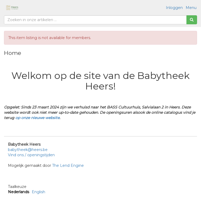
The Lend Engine (68, 165)
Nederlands (18, 192)
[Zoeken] (191, 19)
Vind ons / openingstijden (31, 155)
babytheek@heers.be (28, 149)
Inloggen (174, 7)
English (38, 192)
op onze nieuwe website (37, 117)
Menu (191, 7)
